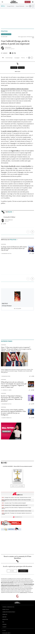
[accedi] (32, 2)
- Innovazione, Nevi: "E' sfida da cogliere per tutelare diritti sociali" (14, 505)
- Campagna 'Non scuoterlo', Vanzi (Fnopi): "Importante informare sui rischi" (16, 497)
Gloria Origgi (8, 47)
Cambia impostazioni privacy (8, 611)
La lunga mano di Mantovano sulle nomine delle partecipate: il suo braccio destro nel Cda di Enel (14, 248)
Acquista (17, 308)
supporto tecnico (23, 592)
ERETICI (5, 303)
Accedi (12, 570)
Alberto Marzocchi (6, 417)
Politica (4, 31)
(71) (32, 403)
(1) (33, 253)
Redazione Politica (6, 253)
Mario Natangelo (9, 219)
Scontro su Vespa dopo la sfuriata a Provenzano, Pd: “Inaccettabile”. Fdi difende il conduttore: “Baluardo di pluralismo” (11, 398)
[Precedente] (28, 231)
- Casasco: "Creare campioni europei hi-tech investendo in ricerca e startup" (16, 510)
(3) (4, 223)
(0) (33, 376)
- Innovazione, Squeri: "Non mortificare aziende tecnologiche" (14, 503)
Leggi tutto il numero (17, 486)
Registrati (23, 570)
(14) (32, 417)
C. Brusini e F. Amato (6, 390)
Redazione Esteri (5, 376)
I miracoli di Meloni (9, 217)
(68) (32, 390)
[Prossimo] (32, 231)
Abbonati (27, 2)
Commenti (4, 53)
